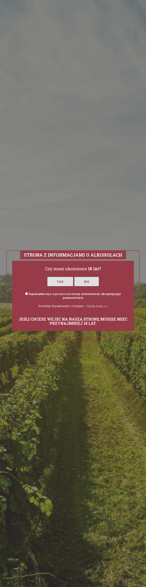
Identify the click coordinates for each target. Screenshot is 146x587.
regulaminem (61, 294)
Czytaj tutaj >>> (97, 306)
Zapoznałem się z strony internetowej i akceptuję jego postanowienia (75, 295)
